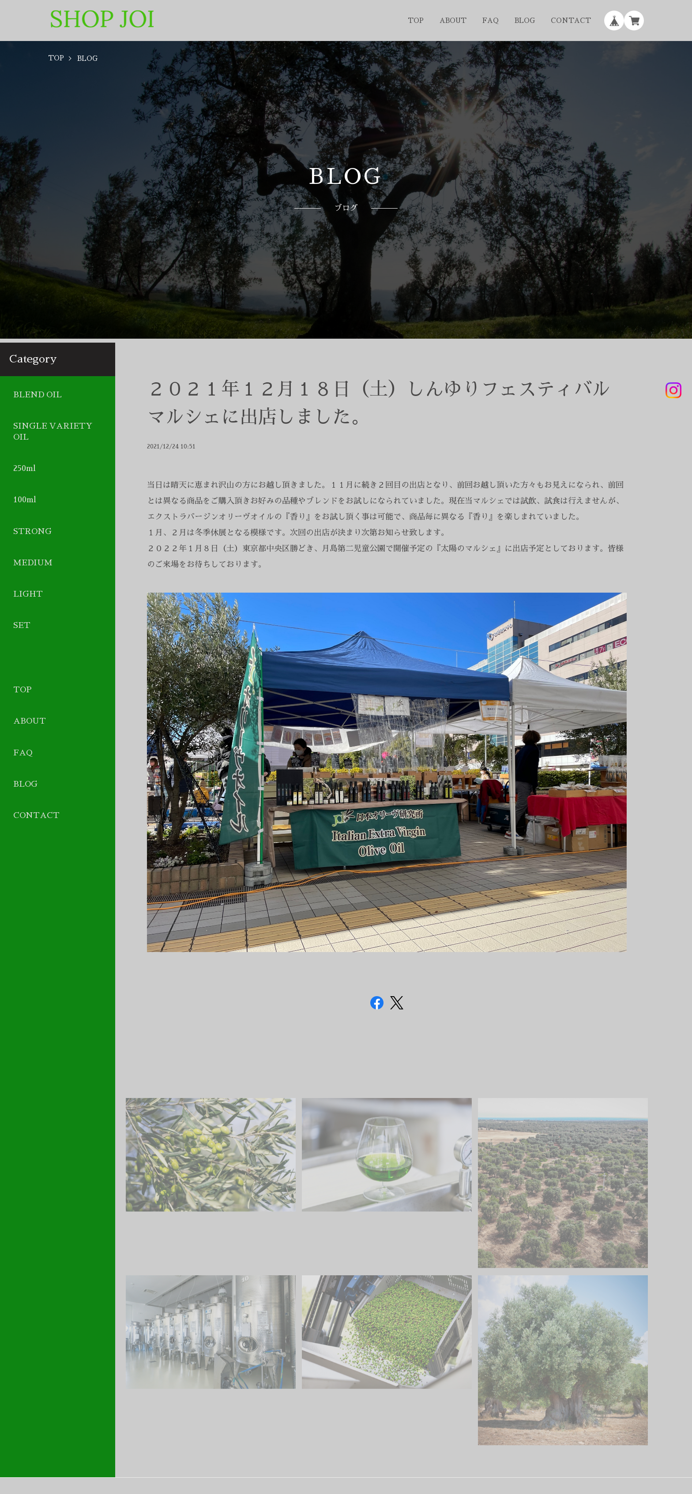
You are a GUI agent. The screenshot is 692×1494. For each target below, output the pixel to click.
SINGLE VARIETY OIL (53, 431)
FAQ (490, 20)
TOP (416, 20)
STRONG (32, 531)
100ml (24, 500)
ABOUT (453, 20)
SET (21, 625)
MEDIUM (33, 563)
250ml (24, 468)
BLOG (525, 20)
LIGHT (28, 594)
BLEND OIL (37, 395)
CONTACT (571, 20)
